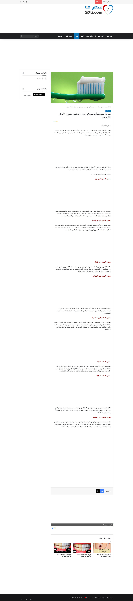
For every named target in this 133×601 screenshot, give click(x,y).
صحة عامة (109, 36)
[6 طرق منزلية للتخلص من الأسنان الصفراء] (62, 548)
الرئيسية (107, 107)
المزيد (61, 36)
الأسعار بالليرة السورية (74, 597)
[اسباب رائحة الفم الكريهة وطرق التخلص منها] (102, 548)
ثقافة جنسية (89, 36)
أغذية (82, 36)
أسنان (76, 36)
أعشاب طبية (69, 36)
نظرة (82, 597)
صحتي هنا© (99, 597)
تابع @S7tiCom (27, 95)
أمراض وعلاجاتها (99, 36)
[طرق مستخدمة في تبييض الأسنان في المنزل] (82, 548)
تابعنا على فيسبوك (41, 78)
